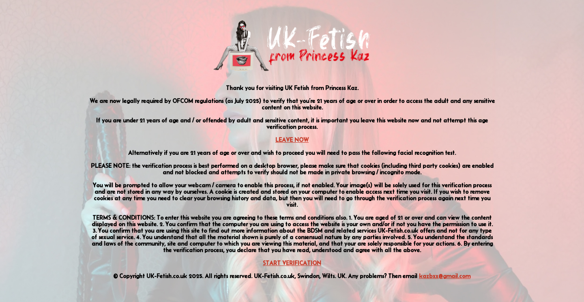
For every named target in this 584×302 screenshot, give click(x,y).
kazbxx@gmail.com (444, 276)
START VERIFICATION (292, 263)
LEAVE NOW (292, 140)
